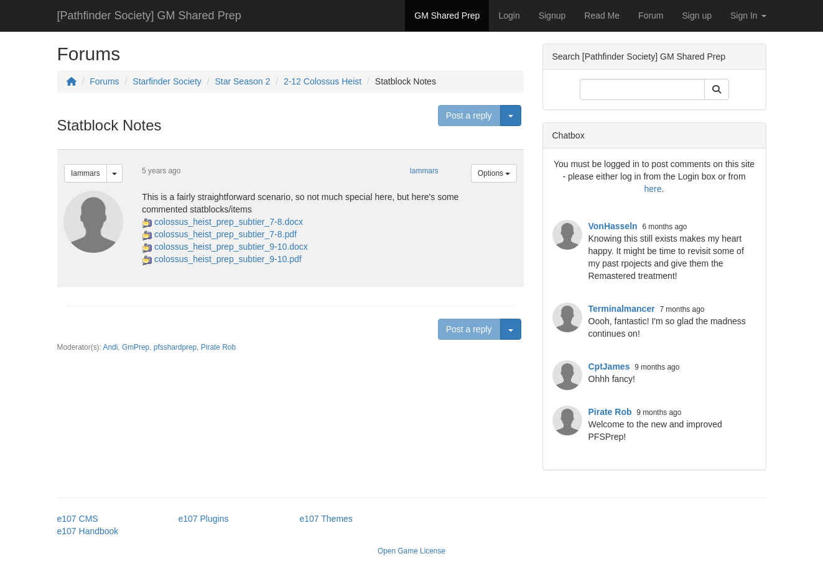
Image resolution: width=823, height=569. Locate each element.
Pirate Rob (218, 347)
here (653, 189)
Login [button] (508, 15)
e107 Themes (326, 519)
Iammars (85, 173)
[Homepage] (72, 81)
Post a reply (469, 116)
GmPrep (135, 347)
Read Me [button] (602, 15)
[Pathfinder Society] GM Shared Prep (149, 15)
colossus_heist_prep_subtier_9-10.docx (231, 247)
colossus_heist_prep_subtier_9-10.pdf (228, 259)
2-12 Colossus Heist (322, 81)
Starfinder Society (167, 81)
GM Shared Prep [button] (447, 15)
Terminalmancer (621, 309)
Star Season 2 (242, 81)
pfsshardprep (175, 347)
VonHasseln (613, 226)
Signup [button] (552, 15)
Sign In (748, 15)
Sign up (697, 15)
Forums (104, 81)
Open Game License (411, 551)
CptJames (609, 366)
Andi (110, 347)
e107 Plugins (204, 519)
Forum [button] (650, 15)
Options (494, 173)
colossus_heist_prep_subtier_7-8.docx (228, 222)
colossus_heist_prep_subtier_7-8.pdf (225, 234)
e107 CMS (77, 519)
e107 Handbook (88, 531)
